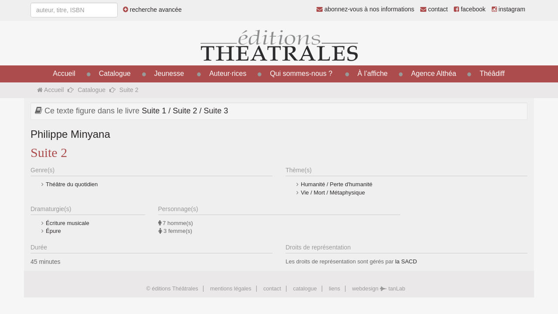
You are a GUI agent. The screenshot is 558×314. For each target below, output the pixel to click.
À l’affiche (372, 73)
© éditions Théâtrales (172, 289)
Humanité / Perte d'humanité (336, 184)
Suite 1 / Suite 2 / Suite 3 (185, 110)
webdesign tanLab (378, 289)
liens (334, 289)
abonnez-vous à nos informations (365, 9)
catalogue (305, 289)
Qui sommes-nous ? (301, 73)
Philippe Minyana (70, 134)
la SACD (406, 261)
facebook (470, 9)
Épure (53, 231)
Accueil (64, 73)
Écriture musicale (67, 223)
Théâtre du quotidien (72, 184)
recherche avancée (152, 9)
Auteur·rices (227, 73)
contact (434, 9)
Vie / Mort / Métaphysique (333, 192)
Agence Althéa (433, 73)
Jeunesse (169, 73)
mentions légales (231, 289)
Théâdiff (492, 73)
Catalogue (115, 73)
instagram (508, 9)
